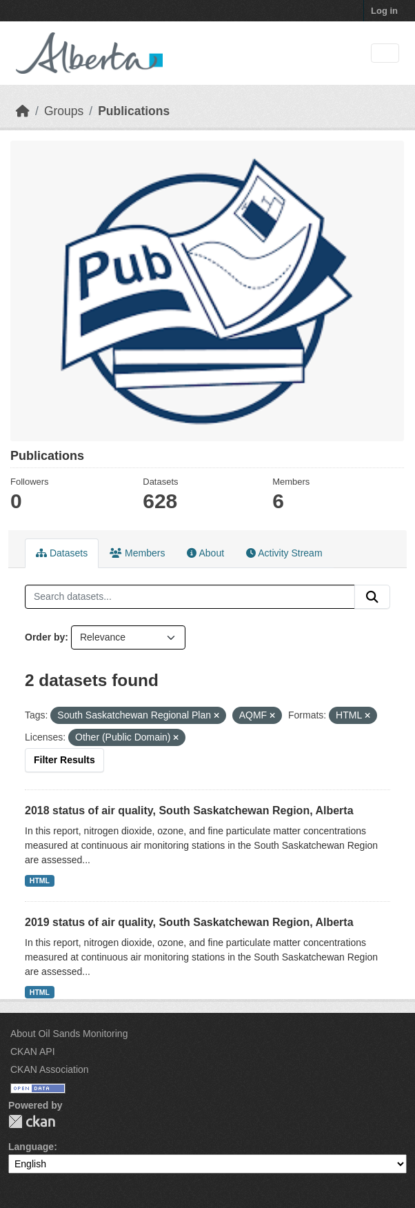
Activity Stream (284, 552)
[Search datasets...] (190, 597)
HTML (40, 880)
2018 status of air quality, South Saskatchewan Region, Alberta (189, 810)
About (205, 552)
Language (31, 1146)
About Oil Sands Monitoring (69, 1033)
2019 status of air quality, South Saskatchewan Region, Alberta (189, 922)
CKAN (31, 1121)
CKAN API (32, 1051)
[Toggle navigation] (385, 53)
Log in (384, 11)
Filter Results (64, 759)
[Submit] (372, 597)
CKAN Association (49, 1069)
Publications (134, 111)
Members (137, 552)
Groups (63, 111)
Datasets (62, 552)
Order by (45, 637)
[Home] (23, 111)
